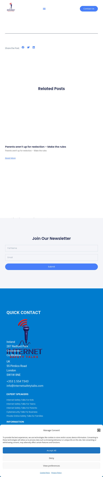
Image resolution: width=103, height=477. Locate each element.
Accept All (51, 450)
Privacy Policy (56, 473)
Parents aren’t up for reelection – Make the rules (35, 146)
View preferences (51, 465)
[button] (98, 430)
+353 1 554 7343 (18, 381)
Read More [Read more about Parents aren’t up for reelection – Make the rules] (10, 158)
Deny (51, 458)
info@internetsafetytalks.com (25, 386)
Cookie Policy (45, 473)
